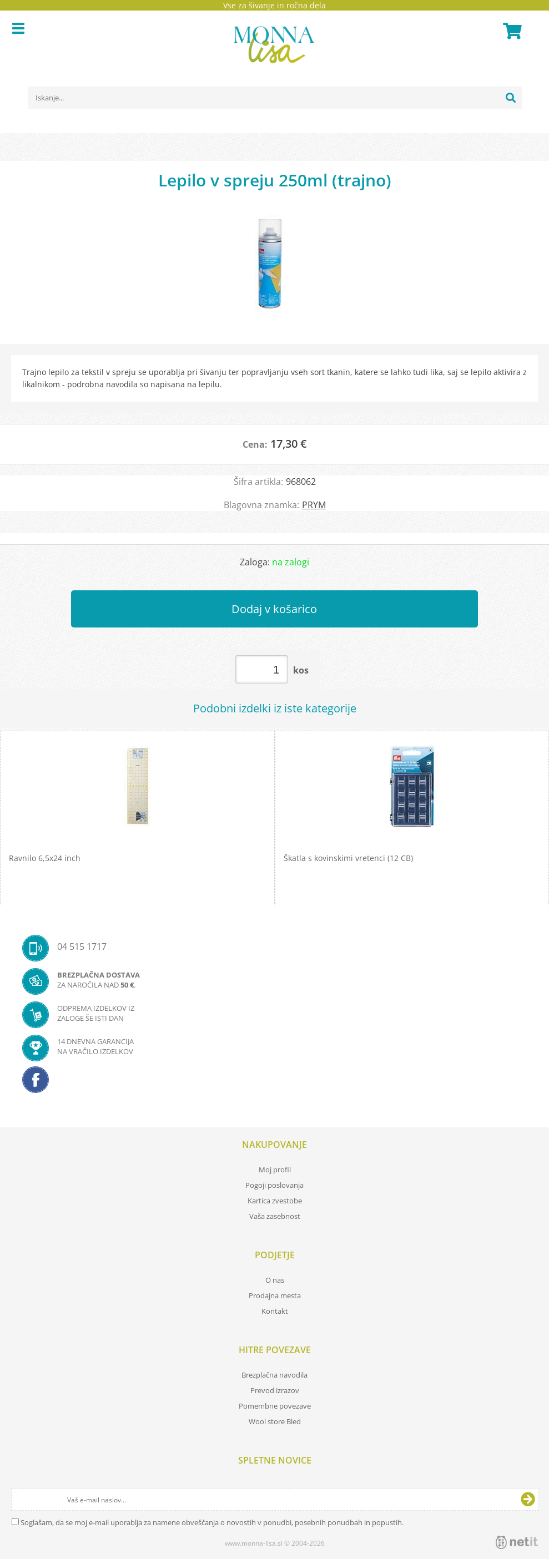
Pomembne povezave (275, 1406)
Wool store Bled (275, 1421)
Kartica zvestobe (275, 1201)
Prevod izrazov (274, 1390)
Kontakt (274, 1311)
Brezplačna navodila (274, 1375)
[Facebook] (274, 1083)
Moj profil (275, 1170)
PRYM (314, 505)
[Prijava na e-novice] (527, 1499)
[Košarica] (511, 31)
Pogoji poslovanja (274, 1185)
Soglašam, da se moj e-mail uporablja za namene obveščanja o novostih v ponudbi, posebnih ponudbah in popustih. (212, 1522)
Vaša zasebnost (274, 1216)
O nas (274, 1280)
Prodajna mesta (275, 1295)
